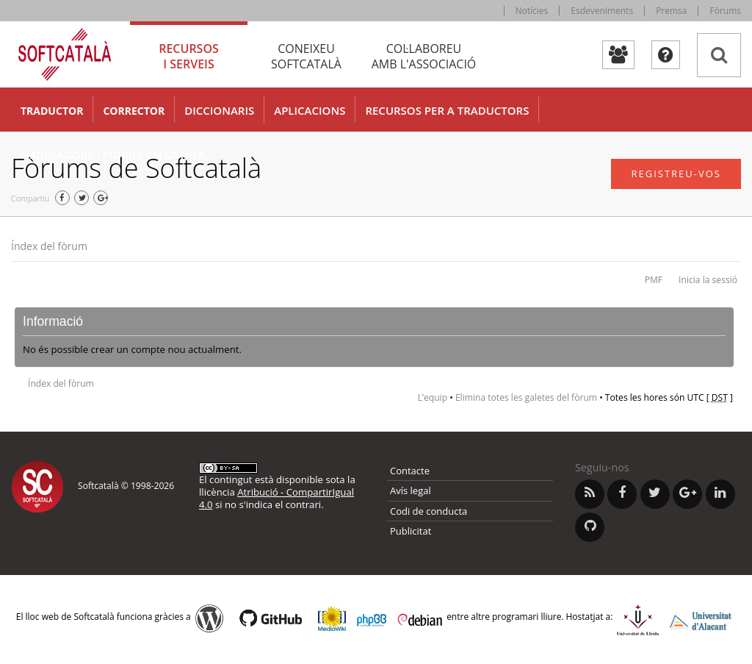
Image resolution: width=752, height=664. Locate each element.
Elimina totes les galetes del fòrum (526, 397)
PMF (653, 280)
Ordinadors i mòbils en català (113, 154)
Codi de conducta (428, 511)
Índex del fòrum (49, 246)
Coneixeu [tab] (306, 56)
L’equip (432, 397)
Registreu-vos (676, 173)
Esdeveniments (602, 10)
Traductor (52, 111)
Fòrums (725, 10)
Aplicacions (309, 110)
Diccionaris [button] (219, 110)
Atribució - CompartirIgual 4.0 (276, 498)
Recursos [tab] (188, 56)
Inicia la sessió (708, 280)
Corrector (133, 111)
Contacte (410, 470)
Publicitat (410, 531)
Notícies (532, 10)
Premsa (671, 10)
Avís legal (410, 490)
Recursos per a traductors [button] (447, 110)
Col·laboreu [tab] (423, 56)
